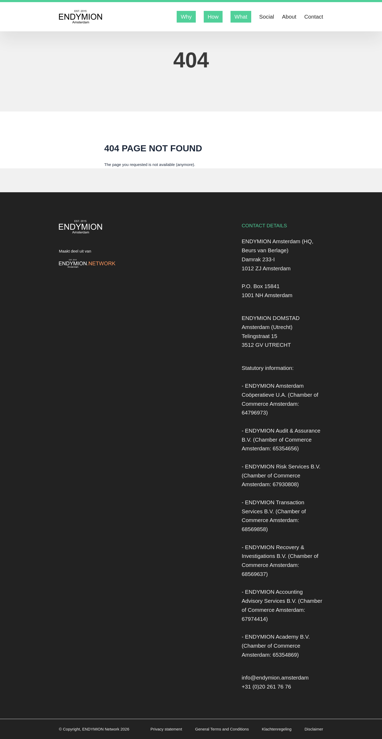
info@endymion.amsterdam (275, 677)
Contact (313, 17)
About (289, 17)
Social (266, 17)
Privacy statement (166, 729)
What (241, 17)
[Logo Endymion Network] (87, 263)
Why (186, 17)
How (213, 17)
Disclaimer (314, 729)
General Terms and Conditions (222, 729)
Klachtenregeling (277, 729)
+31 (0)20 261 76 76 (266, 687)
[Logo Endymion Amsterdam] (80, 16)
